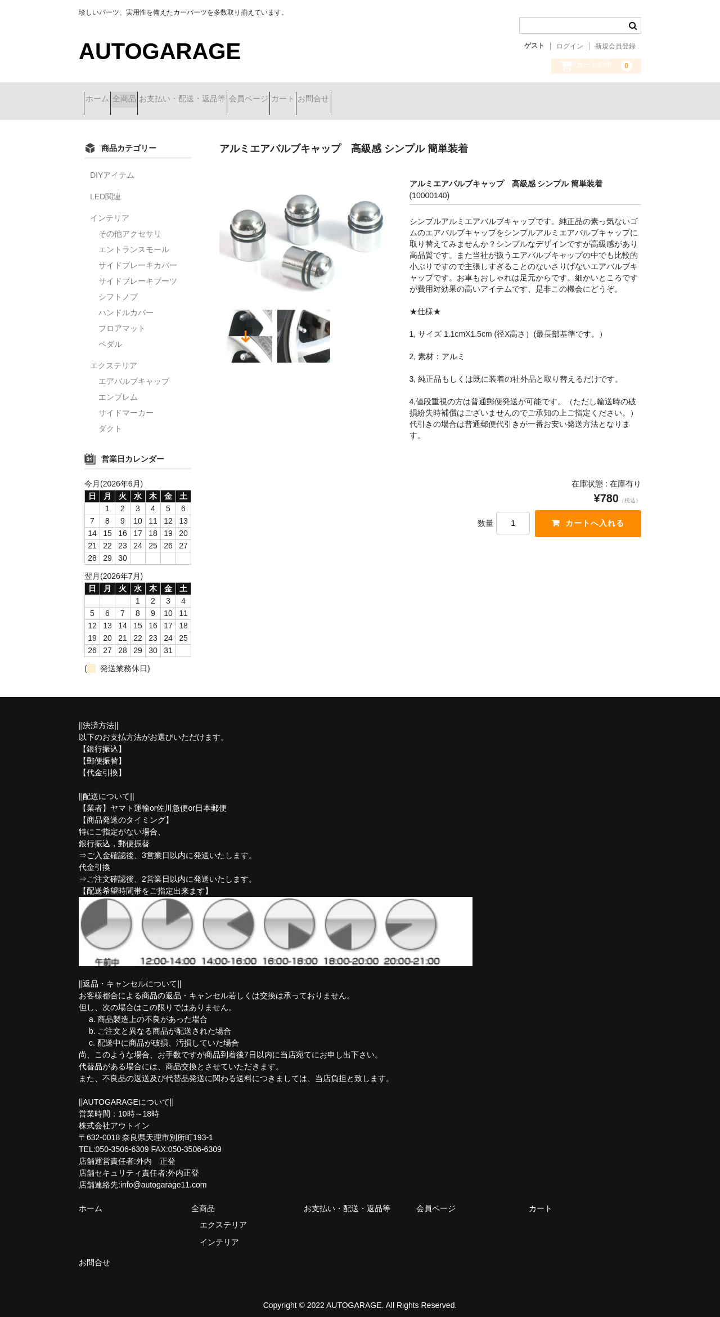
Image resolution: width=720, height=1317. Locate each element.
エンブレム (118, 388)
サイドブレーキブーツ (137, 272)
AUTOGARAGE (160, 51)
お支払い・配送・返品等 (227, 99)
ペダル (110, 335)
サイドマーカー (126, 404)
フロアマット (122, 319)
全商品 (149, 99)
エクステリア (113, 356)
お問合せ (418, 99)
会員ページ (313, 99)
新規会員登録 (615, 46)
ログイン (569, 46)
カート (368, 99)
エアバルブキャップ (133, 372)
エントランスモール (133, 240)
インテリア (109, 209)
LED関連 (105, 188)
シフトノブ (118, 288)
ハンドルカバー (126, 304)
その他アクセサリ (129, 225)
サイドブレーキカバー (137, 256)
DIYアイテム (112, 166)
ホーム (102, 99)
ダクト (110, 420)
